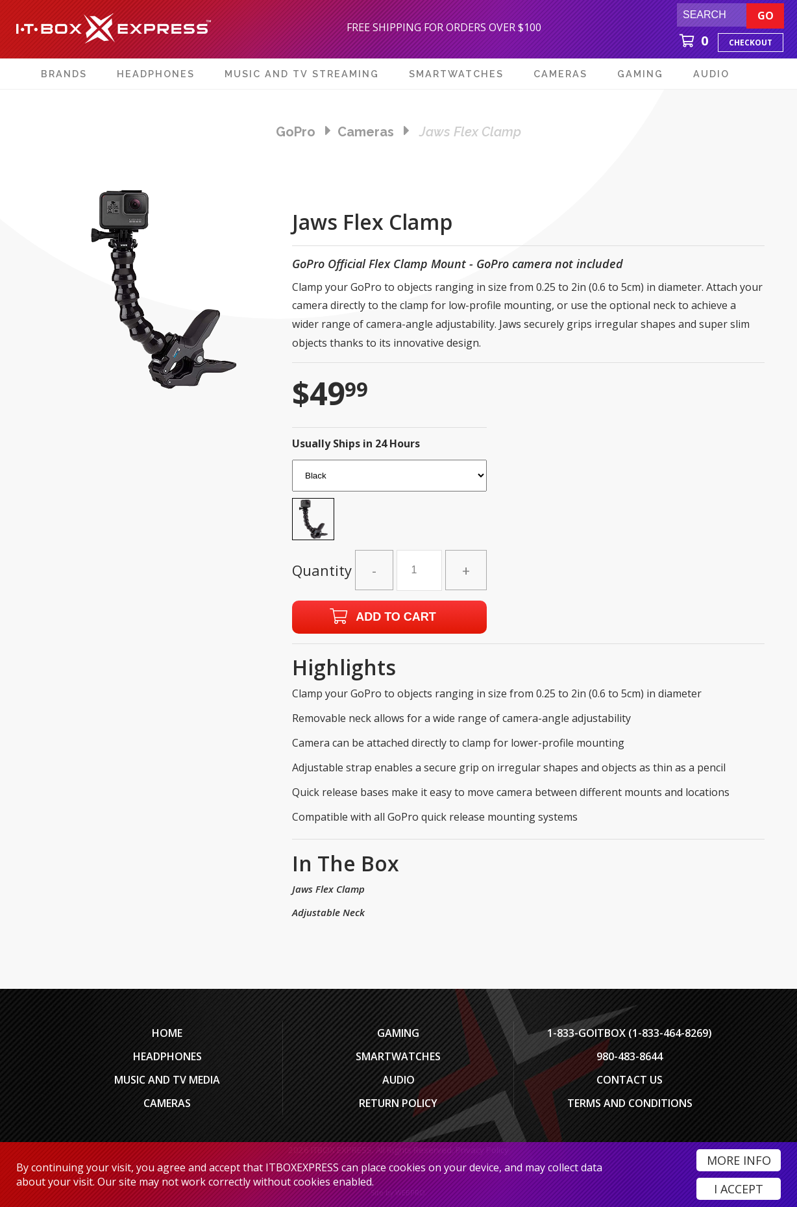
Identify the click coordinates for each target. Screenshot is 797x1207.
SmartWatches (398, 1056)
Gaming (398, 1033)
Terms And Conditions (630, 1103)
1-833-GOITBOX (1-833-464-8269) (629, 1033)
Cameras (167, 1103)
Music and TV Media (167, 1080)
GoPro (295, 132)
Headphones (167, 1056)
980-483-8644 (629, 1056)
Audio (398, 1080)
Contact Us (629, 1080)
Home (167, 1033)
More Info (739, 1160)
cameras (365, 132)
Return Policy (398, 1103)
